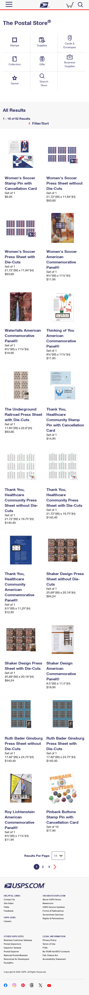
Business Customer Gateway (18, 940)
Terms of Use (49, 944)
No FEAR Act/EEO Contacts (56, 951)
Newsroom (48, 903)
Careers (7, 921)
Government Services (53, 914)
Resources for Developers (16, 959)
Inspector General (12, 947)
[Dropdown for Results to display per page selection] (58, 855)
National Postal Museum (16, 955)
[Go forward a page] (55, 867)
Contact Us (9, 899)
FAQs (6, 907)
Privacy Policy (49, 940)
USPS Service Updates (54, 907)
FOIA (45, 947)
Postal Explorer (11, 951)
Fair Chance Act (50, 955)
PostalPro (8, 963)
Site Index (8, 903)
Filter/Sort (40, 123)
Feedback (8, 911)
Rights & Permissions (53, 918)
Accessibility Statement (54, 959)
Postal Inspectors (12, 944)
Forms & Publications (53, 911)
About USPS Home (52, 899)
